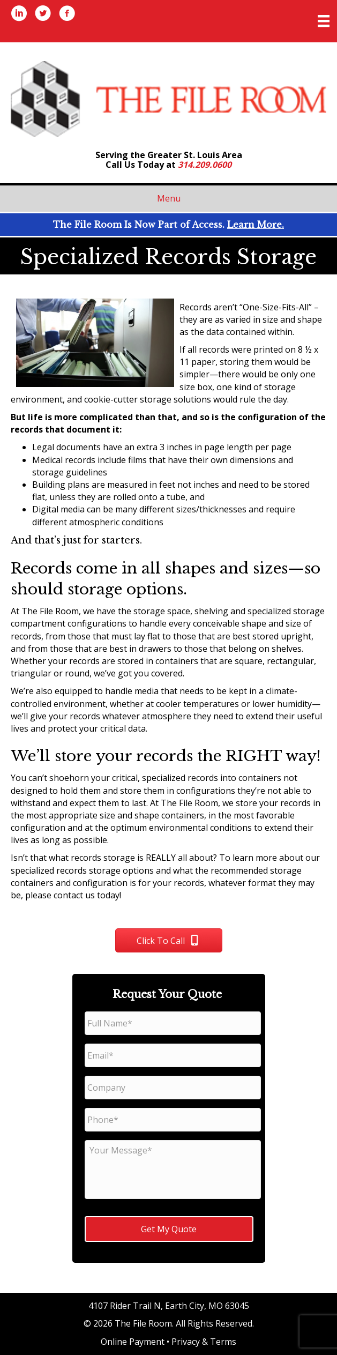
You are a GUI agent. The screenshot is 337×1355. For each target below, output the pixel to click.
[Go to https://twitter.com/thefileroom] (43, 14)
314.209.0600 (204, 164)
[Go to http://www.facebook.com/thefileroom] (67, 14)
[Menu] (323, 21)
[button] (168, 940)
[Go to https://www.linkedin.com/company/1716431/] (19, 14)
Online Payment (132, 1341)
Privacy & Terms (203, 1341)
